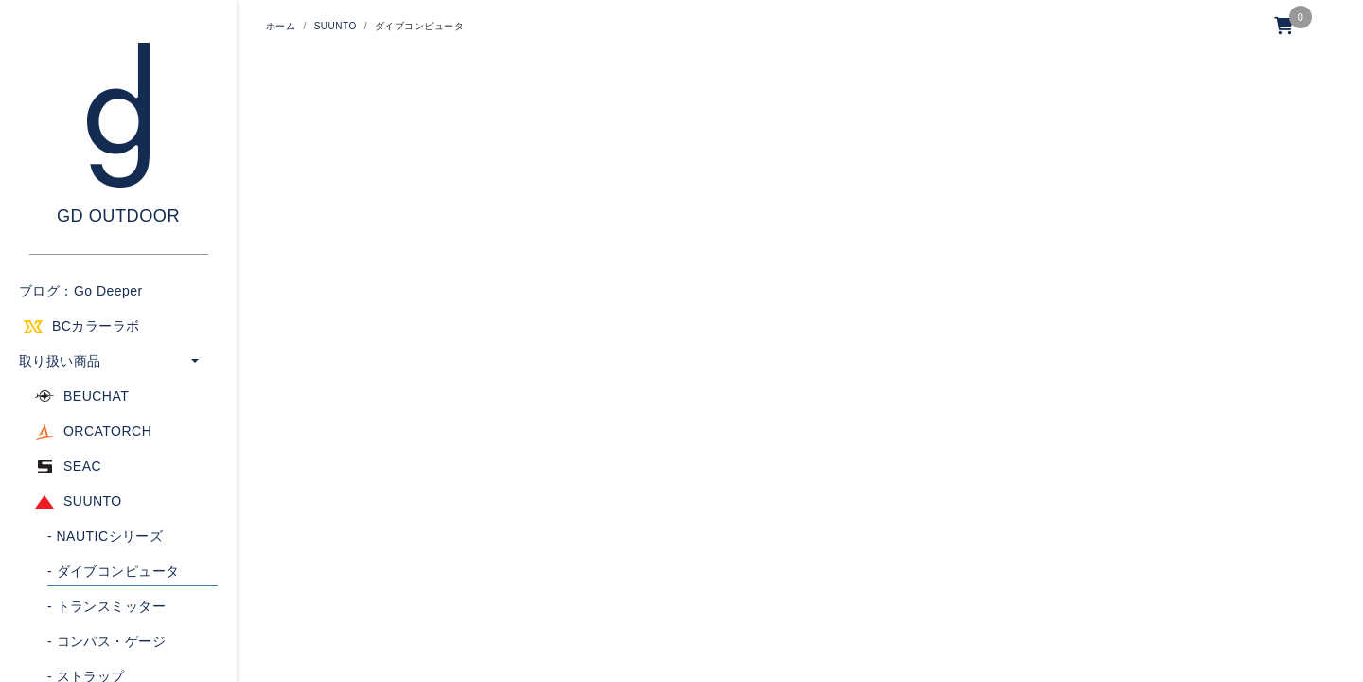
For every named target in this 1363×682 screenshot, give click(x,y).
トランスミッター (106, 606)
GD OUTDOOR (118, 215)
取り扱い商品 (60, 360)
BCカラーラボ (96, 325)
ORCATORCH (107, 431)
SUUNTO (92, 501)
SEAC (82, 466)
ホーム (280, 26)
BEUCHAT (96, 396)
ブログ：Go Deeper (81, 290)
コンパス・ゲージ (106, 641)
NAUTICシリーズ (105, 536)
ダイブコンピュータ (113, 571)
